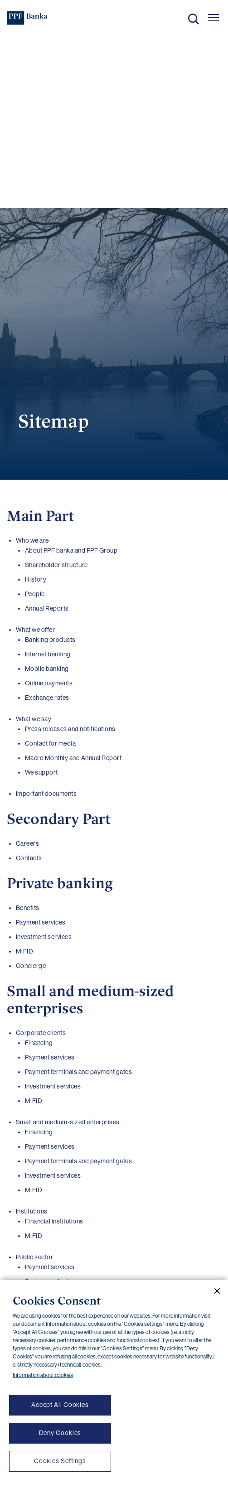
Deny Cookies (60, 1432)
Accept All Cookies (60, 1404)
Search (193, 19)
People (35, 593)
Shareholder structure (56, 564)
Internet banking (48, 654)
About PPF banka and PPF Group (71, 550)
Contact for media (50, 743)
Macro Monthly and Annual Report (73, 757)
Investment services (53, 1086)
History (36, 579)
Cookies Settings (60, 1460)
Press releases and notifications (70, 728)
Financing (39, 1042)
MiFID (34, 1100)
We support (41, 772)
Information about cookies (43, 1375)
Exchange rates (47, 697)
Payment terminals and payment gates (78, 1071)
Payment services (50, 1057)
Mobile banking (47, 668)
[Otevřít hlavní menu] (213, 17)
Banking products (50, 639)
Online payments (49, 683)
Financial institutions (54, 1221)
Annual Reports (47, 608)
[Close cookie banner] (213, 1291)
